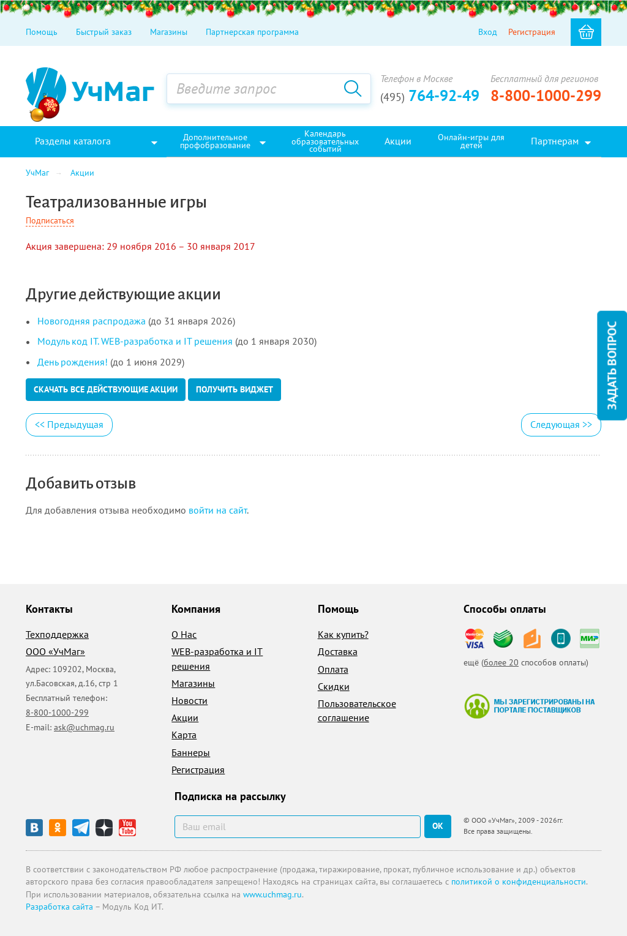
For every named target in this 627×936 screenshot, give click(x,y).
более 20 (501, 662)
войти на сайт (218, 510)
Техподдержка (57, 634)
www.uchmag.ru (272, 894)
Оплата (333, 669)
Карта (184, 734)
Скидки (334, 686)
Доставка (338, 651)
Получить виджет (234, 389)
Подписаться (50, 220)
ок (437, 825)
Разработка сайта (59, 906)
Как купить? (343, 634)
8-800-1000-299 (545, 95)
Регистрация (531, 31)
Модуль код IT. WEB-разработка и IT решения (135, 341)
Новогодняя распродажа (91, 321)
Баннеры (190, 752)
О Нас (184, 634)
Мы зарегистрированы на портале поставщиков (529, 706)
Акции (184, 717)
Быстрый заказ (104, 31)
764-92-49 (429, 95)
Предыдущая (69, 424)
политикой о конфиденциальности (518, 881)
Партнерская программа (252, 31)
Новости (189, 700)
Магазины (168, 31)
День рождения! (72, 362)
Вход (487, 31)
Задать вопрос (612, 365)
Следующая (561, 424)
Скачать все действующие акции (106, 389)
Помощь (42, 31)
